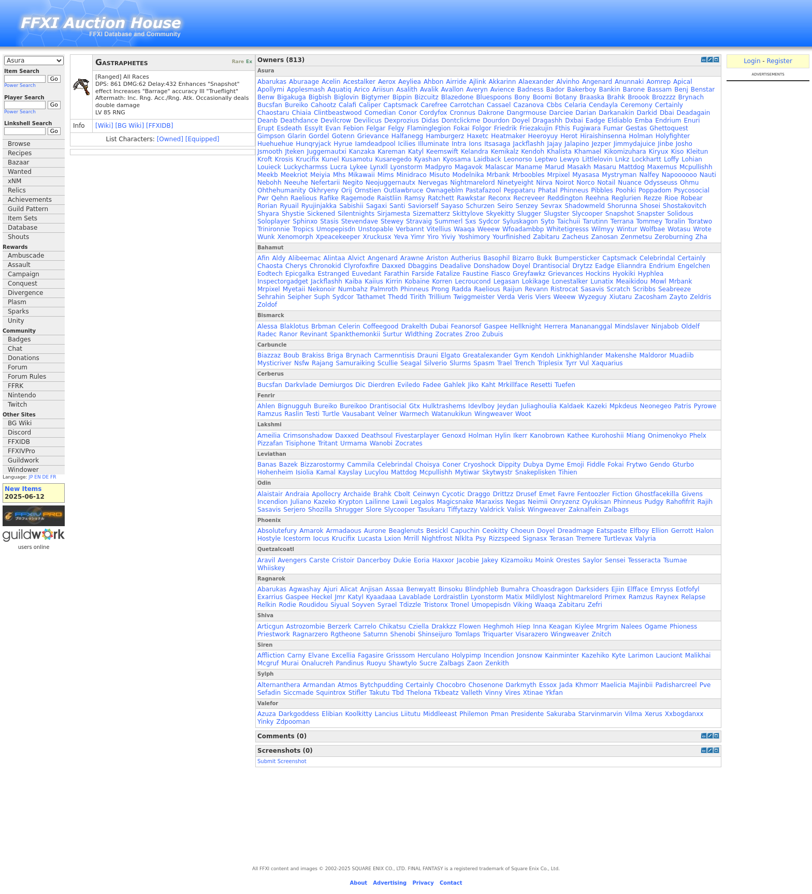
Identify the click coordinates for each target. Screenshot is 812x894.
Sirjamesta (393, 213)
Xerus (653, 714)
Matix (514, 597)
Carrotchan (467, 105)
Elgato (450, 355)
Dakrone (491, 112)
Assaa (394, 589)
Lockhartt (646, 159)
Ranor (288, 334)
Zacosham (650, 297)
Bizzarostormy (322, 464)
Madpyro (438, 167)
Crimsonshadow (308, 435)
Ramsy (414, 198)
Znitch (601, 634)
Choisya (427, 464)
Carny (296, 655)
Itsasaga (497, 143)
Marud (554, 167)
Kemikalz (504, 151)
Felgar (375, 128)
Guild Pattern (28, 209)
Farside (423, 273)
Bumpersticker (577, 258)
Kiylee (584, 626)
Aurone (375, 530)
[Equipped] (202, 139)
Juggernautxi (326, 151)
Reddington (565, 198)
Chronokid (325, 266)
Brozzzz (663, 97)
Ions (475, 143)
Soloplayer (273, 221)
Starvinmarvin (600, 714)
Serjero (294, 509)
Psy (480, 538)
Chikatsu (392, 626)
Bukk (544, 258)
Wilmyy (602, 229)
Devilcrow (336, 120)
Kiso (677, 151)
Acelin (331, 81)
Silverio (435, 363)
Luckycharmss (306, 167)
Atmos (347, 685)
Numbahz (353, 289)
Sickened (321, 213)
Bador (555, 89)
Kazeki (597, 406)
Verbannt (410, 229)
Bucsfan (269, 105)
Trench (524, 363)
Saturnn (375, 634)
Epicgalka (300, 273)
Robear (691, 198)
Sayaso (452, 206)
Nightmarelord (472, 182)
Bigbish (320, 97)
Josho (684, 143)
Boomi (543, 97)
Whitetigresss (567, 229)
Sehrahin (271, 297)
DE (45, 477)
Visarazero (531, 634)
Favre (566, 494)
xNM (14, 181)
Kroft (264, 159)
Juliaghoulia (539, 406)
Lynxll (378, 167)
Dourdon (496, 120)
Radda (461, 289)
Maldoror (652, 355)
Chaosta (270, 266)
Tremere (588, 538)
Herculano (433, 655)
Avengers (292, 560)
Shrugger (349, 509)
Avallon (452, 89)
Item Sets (22, 218)
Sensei (615, 560)
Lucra (338, 167)
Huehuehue (275, 143)
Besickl (437, 530)
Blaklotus (294, 326)
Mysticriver (274, 363)
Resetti (542, 385)
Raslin (293, 414)
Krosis (284, 159)
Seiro (505, 206)
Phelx (697, 435)
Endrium (668, 120)
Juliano (301, 501)
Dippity (509, 464)
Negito (352, 182)
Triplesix (550, 363)
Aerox (387, 81)
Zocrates (448, 334)
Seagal (411, 363)
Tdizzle (410, 604)
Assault (19, 265)
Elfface (637, 589)
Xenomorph (295, 237)
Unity (16, 320)
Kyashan (427, 159)
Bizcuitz (426, 97)
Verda (506, 297)
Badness (530, 89)
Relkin (266, 604)
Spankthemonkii (355, 334)
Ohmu (689, 182)
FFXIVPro (21, 451)
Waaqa (464, 229)
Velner (387, 414)
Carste (319, 560)
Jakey (490, 560)
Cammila (360, 464)
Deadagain (694, 112)
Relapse (693, 597)
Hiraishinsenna (603, 136)
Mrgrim (607, 626)
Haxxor (443, 560)
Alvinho (567, 81)
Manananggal (591, 326)
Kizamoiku (516, 560)
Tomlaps (467, 634)
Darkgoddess (299, 714)
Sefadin (269, 692)
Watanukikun (451, 414)
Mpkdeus (623, 406)
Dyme (555, 464)
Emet (547, 494)
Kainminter (562, 655)
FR (53, 477)
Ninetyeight (516, 182)
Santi (397, 206)
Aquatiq (339, 89)
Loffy (671, 159)
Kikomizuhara (625, 151)
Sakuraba (560, 714)
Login (752, 61)
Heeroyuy (543, 136)
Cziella (419, 626)
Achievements (30, 199)
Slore (373, 509)
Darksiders (591, 589)
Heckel (321, 597)
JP (30, 477)
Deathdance (299, 120)
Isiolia (305, 472)
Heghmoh (499, 626)
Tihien (567, 472)
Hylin (503, 435)
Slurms (460, 363)
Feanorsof (466, 326)
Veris (524, 297)
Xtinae (533, 692)
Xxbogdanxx (684, 714)
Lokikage (535, 281)
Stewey (392, 221)
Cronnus (462, 112)
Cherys (296, 266)
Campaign (23, 274)
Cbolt (402, 494)
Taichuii (569, 221)
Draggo (479, 494)
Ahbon (433, 81)
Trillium (440, 297)
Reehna (597, 198)
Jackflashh (529, 143)
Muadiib (681, 355)
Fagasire (371, 655)
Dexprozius (401, 120)
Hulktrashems (444, 406)
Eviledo (408, 385)
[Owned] (170, 139)
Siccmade (298, 692)
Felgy (396, 128)
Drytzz (582, 266)
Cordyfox (433, 112)
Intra (459, 143)
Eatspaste (612, 530)
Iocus (321, 538)
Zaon (475, 663)
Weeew (488, 229)
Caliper (370, 105)
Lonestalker (570, 281)
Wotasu (679, 229)
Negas (516, 501)
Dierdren (381, 385)
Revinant (313, 334)
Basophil (496, 258)
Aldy (278, 258)
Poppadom (655, 190)
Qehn (279, 198)
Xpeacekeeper (338, 237)
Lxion (392, 538)
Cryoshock (479, 464)
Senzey (527, 206)
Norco (585, 182)
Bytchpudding (381, 685)
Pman (500, 714)
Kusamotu (357, 159)
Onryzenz (564, 501)
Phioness (683, 626)
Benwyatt (421, 589)
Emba (644, 120)
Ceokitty (495, 530)
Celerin (349, 326)
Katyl (416, 151)
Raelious (304, 198)
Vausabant (358, 414)
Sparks (18, 311)
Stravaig (419, 221)
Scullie (388, 363)
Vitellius (439, 229)
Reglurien (626, 198)
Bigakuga (291, 97)
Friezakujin (536, 128)
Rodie (287, 604)
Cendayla (603, 105)
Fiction (622, 494)
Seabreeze (674, 289)
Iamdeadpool (375, 143)
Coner (451, 464)
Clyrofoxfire (362, 266)
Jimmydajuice (635, 143)
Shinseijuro (435, 634)
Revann (536, 289)
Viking (522, 604)
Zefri (595, 604)
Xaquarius (606, 363)
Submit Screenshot (282, 761)
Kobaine (417, 281)
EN (37, 477)
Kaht (488, 385)
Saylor (592, 560)
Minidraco (411, 174)
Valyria (645, 538)
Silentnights (356, 213)
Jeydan (507, 406)
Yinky (265, 721)
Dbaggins (423, 266)
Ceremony (636, 105)
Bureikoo (353, 406)
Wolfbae (652, 229)
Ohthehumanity (281, 190)
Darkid (647, 112)
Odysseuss (660, 182)
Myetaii (294, 289)
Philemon (473, 714)
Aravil (266, 560)
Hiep (523, 626)
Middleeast (440, 714)
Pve (705, 685)
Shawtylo (402, 663)
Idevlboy (481, 406)
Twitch (17, 404)
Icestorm (296, 538)
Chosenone (485, 685)
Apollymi (270, 89)
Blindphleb (481, 589)
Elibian (332, 714)
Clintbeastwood (338, 112)
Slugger (529, 213)
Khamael (588, 151)
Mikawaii (361, 174)
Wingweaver (493, 414)
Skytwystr (497, 472)
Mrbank (498, 174)
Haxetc (477, 136)
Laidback (487, 159)
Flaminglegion (429, 128)
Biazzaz (269, 355)
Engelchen (694, 266)
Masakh (579, 167)
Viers (543, 297)
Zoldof (267, 304)
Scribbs (644, 289)
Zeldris (700, 297)
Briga (335, 355)
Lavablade (415, 597)
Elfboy (639, 530)
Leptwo (545, 159)
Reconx (499, 198)
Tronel (460, 604)
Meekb (267, 174)
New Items (23, 489)
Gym (521, 355)
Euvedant (366, 273)
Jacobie (468, 560)
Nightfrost (437, 538)
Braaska (591, 97)
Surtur (392, 334)
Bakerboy (581, 89)
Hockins (598, 273)
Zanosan (604, 237)
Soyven (363, 604)
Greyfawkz (529, 273)
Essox (548, 685)
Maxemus (662, 167)
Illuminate (433, 143)
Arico (362, 89)
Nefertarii (325, 182)
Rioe (671, 198)
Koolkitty (358, 714)
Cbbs (554, 105)
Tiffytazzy (462, 509)
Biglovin (346, 97)
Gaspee (495, 326)
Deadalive (455, 266)
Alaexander (536, 81)
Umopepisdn (335, 229)
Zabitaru (546, 237)
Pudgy (653, 501)
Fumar (613, 128)
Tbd (398, 692)
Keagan (560, 626)
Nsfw (301, 363)
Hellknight (526, 326)
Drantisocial (551, 266)
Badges (19, 339)
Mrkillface (513, 385)
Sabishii (351, 206)
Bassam (659, 89)
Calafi (347, 105)
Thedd (398, 297)
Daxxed (393, 266)
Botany (566, 97)
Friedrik (505, 128)
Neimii (537, 501)
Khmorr (586, 685)
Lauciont (669, 655)
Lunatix (601, 281)
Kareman (391, 151)
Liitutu (411, 714)
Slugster (556, 213)
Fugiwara (587, 128)
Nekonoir (321, 289)
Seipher (299, 297)
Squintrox (330, 692)
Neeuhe (296, 182)
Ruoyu (376, 663)
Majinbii (641, 685)
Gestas (636, 128)
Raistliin (389, 198)
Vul (584, 363)
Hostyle (269, 538)
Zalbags (616, 509)
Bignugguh (294, 406)
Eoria (422, 560)
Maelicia (613, 685)
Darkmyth (520, 685)
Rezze (653, 198)
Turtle (330, 414)
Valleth (471, 692)
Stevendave (359, 221)
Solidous (680, 213)
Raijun (512, 289)
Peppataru (519, 190)
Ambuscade (26, 255)
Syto (548, 221)
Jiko (473, 385)
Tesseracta (644, 560)
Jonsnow (530, 655)
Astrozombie (305, 626)
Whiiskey (271, 568)
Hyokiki (624, 273)
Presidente (527, 714)
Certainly (669, 105)
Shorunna (622, 206)
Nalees (631, 626)
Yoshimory (474, 237)
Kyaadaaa (381, 597)
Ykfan (553, 692)
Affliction (271, 655)
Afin (263, 258)
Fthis (562, 128)
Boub (291, 355)
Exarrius (270, 597)
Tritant (328, 443)
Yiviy (448, 237)
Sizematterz (431, 213)
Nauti (708, 174)
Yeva (401, 237)
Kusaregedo (393, 159)
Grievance (373, 136)
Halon (705, 530)
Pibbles (602, 190)
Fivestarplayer (417, 435)
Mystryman (619, 174)
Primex (615, 597)
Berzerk (339, 626)
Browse (19, 143)
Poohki (626, 190)
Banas (267, 464)
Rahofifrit (680, 501)
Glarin (296, 136)
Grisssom (400, 655)
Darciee (561, 112)
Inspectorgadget (282, 281)
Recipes (20, 153)
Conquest (22, 283)
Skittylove (468, 213)
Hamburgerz (445, 136)
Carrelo (365, 626)
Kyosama (457, 159)
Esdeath (289, 128)
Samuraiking (355, 363)
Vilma (633, 714)
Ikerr (520, 435)
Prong (440, 289)
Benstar (703, 89)
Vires (512, 692)
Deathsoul (377, 435)
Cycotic (453, 494)
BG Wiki (20, 423)
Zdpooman (293, 721)
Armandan (319, 685)
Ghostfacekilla (657, 494)
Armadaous (343, 530)
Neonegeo (656, 406)
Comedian (380, 112)
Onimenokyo (667, 435)
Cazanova (528, 105)
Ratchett (441, 198)
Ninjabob (664, 326)
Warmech (414, 414)
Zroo (472, 334)
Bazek (288, 464)
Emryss (661, 589)
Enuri (692, 120)
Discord (19, 432)
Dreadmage (575, 530)
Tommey (649, 221)
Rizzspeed (504, 538)
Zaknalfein (585, 509)
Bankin (609, 89)
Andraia (297, 494)
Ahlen (266, 406)
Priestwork (273, 634)
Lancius (386, 714)
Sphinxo (305, 221)
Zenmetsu (636, 237)
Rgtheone (345, 634)
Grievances (565, 273)
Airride (456, 81)
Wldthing (419, 334)
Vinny (493, 692)
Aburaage (304, 81)
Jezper (601, 143)
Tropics (303, 229)
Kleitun (697, 151)
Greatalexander (487, 355)
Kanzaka (362, 151)
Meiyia (320, 174)
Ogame (656, 626)
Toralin (675, 221)
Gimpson (271, 136)
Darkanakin (616, 112)
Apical (682, 81)
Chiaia (301, 112)
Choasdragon (552, 589)
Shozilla (320, 509)
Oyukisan (596, 501)
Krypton (350, 501)
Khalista (559, 151)
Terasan (561, 538)
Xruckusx (377, 237)
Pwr (263, 198)
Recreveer (529, 198)
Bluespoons (494, 97)
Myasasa (585, 174)
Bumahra (515, 589)
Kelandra (474, 151)
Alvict (356, 258)
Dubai (439, 326)
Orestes (568, 560)
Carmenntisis (394, 355)
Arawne (412, 258)
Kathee (578, 435)
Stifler (358, 692)
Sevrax (551, 206)
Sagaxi (376, 206)
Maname (529, 167)
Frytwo (636, 464)
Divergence (25, 292)
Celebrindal (657, 258)
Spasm (484, 363)
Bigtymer (375, 97)
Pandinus (350, 663)
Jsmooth (269, 151)
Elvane (318, 655)
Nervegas (432, 182)
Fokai (461, 128)
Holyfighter (673, 136)
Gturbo (683, 464)
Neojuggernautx (390, 182)
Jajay (554, 143)
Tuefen (565, 385)
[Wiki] (104, 125)
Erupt (265, 128)
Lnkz (622, 159)
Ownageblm (444, 190)
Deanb (267, 120)
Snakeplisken (535, 472)
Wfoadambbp (523, 229)
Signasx (535, 538)
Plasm (17, 302)
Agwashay (305, 589)
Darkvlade (300, 385)
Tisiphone (300, 443)
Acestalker (359, 81)
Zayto (679, 297)
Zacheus (575, 237)
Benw (265, 97)
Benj (681, 89)
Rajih (705, 501)
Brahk (616, 97)
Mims (386, 174)
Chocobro (451, 685)
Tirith (418, 297)
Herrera (555, 326)
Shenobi (403, 634)
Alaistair (270, 494)
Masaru (604, 167)
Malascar (499, 167)
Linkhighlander (580, 355)
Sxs (470, 221)
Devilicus (368, 120)
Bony (522, 97)
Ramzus (269, 414)
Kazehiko (596, 655)
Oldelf (691, 326)
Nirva (544, 182)
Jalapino (576, 143)
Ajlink (477, 81)
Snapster (650, 213)
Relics (17, 190)
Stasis (329, 221)
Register (779, 61)
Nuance (630, 182)
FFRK (15, 386)
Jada (566, 685)
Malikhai (698, 655)
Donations (23, 358)
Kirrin (394, 281)
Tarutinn (595, 221)
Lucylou (376, 472)
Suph (321, 297)
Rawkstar (471, 198)
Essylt (313, 128)
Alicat (349, 589)
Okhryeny (324, 190)
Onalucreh (317, 663)
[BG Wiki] (129, 125)
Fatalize (448, 273)
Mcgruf (268, 663)
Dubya (533, 464)
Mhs (339, 174)
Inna (539, 626)
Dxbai (574, 120)
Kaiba (353, 281)
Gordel (319, 136)
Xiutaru (620, 297)
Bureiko (296, 105)
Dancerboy (373, 560)
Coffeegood (381, 326)
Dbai (667, 112)
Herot (568, 136)
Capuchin (465, 530)
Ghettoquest (668, 128)
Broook (638, 97)
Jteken (294, 151)
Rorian (267, 206)
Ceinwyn (426, 494)
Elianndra (632, 266)
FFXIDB (19, 441)
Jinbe (665, 143)
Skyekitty (500, 213)
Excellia (343, 655)
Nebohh (269, 182)
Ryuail (289, 206)
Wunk (266, 237)
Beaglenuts (406, 530)
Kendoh (532, 151)
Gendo (659, 464)
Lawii (400, 501)
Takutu (379, 692)
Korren (442, 281)
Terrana (622, 221)
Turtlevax (618, 538)
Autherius (466, 258)
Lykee (358, 167)
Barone (634, 89)
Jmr (340, 597)
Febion (353, 128)
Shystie (293, 213)
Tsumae (675, 560)
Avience (502, 89)
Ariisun (383, 89)
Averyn (477, 89)
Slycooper (587, 213)
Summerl (448, 221)
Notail (606, 182)
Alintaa (334, 258)
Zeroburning (674, 237)
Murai (290, 663)
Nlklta (464, 538)
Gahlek (455, 385)
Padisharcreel (676, 685)
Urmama (353, 443)
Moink (544, 560)
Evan (333, 128)
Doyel (521, 120)
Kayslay (350, 472)
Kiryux (659, 151)
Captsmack (400, 105)
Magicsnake (455, 501)
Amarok (311, 530)
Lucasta (370, 538)
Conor (407, 112)
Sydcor (489, 221)
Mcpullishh (696, 167)
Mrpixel (558, 174)
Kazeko (325, 501)
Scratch (618, 289)
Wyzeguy (592, 297)
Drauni (427, 355)
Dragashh (547, 120)
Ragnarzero (310, 634)
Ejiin (617, 589)
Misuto (439, 174)
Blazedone (457, 97)
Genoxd (454, 435)
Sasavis (592, 289)
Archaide (357, 494)
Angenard (597, 81)
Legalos (422, 501)
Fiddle (596, 464)
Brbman (323, 326)
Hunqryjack (313, 143)
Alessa (267, 326)
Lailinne (378, 501)
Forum (17, 367)
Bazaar (19, 162)
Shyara (268, 213)
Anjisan (371, 589)
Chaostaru (273, 112)
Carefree (434, 105)
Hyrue (343, 143)
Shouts (18, 237)
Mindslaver (631, 326)
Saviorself (423, 206)
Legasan (506, 281)
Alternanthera (278, 685)
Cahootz (323, 105)
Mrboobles (528, 174)
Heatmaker (508, 136)
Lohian (692, 159)
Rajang (322, 363)
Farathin (396, 273)
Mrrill (411, 538)
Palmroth (384, 289)
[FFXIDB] (159, 125)
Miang (636, 435)
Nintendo (22, 395)
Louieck (269, 167)
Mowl (658, 281)
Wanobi (381, 443)
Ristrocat (564, 289)
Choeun (522, 530)
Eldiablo (619, 120)
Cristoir (343, 560)
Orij (346, 190)
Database (22, 227)
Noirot (564, 182)
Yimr (418, 237)
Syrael (387, 604)
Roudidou (313, 604)
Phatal (548, 190)
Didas (430, 120)
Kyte (618, 655)
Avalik (429, 89)
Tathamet (370, 297)
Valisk (516, 509)
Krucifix (307, 159)
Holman (641, 136)
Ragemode (357, 198)
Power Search (20, 85)
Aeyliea (409, 81)
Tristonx (436, 604)
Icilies (407, 143)
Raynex (667, 597)
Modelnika (468, 174)
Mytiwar (467, 472)
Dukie (402, 560)
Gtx (414, 406)
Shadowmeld (584, 206)
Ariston (437, 258)
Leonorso (518, 159)
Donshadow (491, 266)
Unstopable (375, 229)
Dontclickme (461, 120)
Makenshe (620, 355)
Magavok (469, 167)
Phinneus (574, 190)
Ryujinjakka (319, 206)
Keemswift (442, 151)
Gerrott (682, 530)
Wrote (702, 229)
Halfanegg (408, 136)
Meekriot (294, 174)
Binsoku (450, 589)
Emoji (575, 464)
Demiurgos (336, 385)
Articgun (270, 626)
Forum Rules (27, 376)
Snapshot (619, 213)
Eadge (595, 120)
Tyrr (571, 363)
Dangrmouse (526, 112)
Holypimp (466, 655)
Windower (23, 469)
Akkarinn (502, 81)
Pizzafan (270, 443)
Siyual (339, 604)
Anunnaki (629, 81)
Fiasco (500, 273)
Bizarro (523, 258)
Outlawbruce (403, 190)
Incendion (272, 501)
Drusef (526, 494)
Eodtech (270, 273)
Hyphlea (650, 273)
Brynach (691, 97)
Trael (504, 363)
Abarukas (271, 81)
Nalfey (649, 174)
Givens (692, 494)
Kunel (330, 159)
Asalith (406, 89)
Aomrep (658, 81)
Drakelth (414, 326)
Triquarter (498, 634)
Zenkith (497, 663)
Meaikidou (631, 281)
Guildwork (23, 460)
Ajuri (330, 589)
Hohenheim (275, 472)
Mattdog (632, 167)
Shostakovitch (684, 206)
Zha (701, 237)
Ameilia (269, 435)
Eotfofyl (688, 589)
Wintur (627, 229)
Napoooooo (679, 174)
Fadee (432, 385)
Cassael (499, 105)
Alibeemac (304, 258)
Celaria (575, 105)
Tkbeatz (446, 692)
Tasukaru (431, 509)
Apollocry (326, 494)
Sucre (428, 663)
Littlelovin (597, 159)
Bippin (402, 97)
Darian (585, 112)
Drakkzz (443, 626)
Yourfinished (511, 237)
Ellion (660, 530)
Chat (15, 348)
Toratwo (700, 221)
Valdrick (492, 509)
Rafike (329, 198)
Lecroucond (472, 281)
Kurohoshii (607, 435)
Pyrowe (705, 406)
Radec (267, 334)
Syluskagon (520, 221)
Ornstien (368, 190)
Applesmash (306, 89)
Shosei (650, 206)
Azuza (266, 714)
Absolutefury (277, 530)
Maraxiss (489, 501)
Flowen (470, 626)
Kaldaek (571, 406)
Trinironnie (273, 229)
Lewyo (569, 159)
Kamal (325, 472)
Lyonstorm (406, 167)
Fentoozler (593, 494)
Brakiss (313, 355)
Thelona (419, 692)
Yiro (433, 237)
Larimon (641, 655)
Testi (313, 414)
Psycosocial (691, 190)
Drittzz (503, 494)
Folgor (481, 128)
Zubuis (492, 334)
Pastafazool (483, 190)
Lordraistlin (450, 597)
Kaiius (374, 281)
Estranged (333, 273)
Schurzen (480, 206)
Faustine (475, 273)
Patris (682, 406)
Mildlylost (540, 597)
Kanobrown (547, 435)
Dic (360, 385)
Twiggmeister (474, 297)
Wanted (20, 171)
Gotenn (343, 136)
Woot (523, 414)
